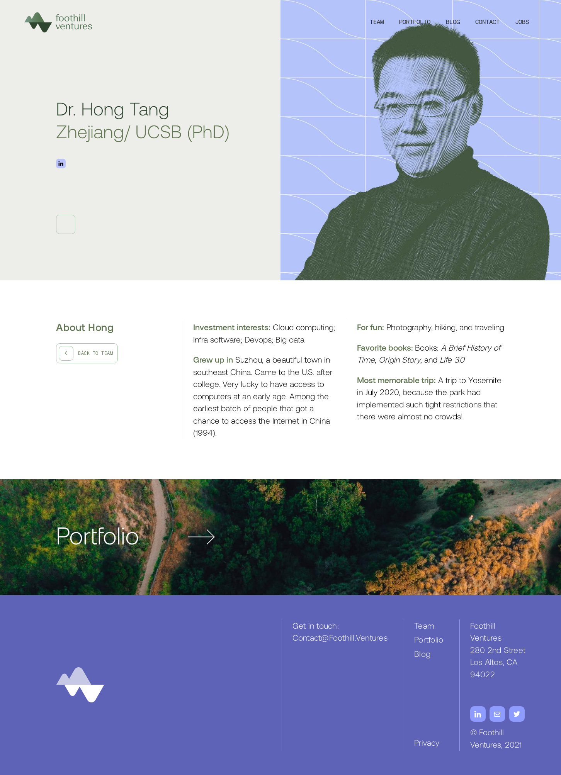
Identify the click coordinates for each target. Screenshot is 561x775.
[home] (58, 22)
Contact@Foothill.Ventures (340, 637)
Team (377, 22)
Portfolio (414, 22)
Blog (453, 22)
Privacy (426, 742)
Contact (487, 22)
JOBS (522, 22)
